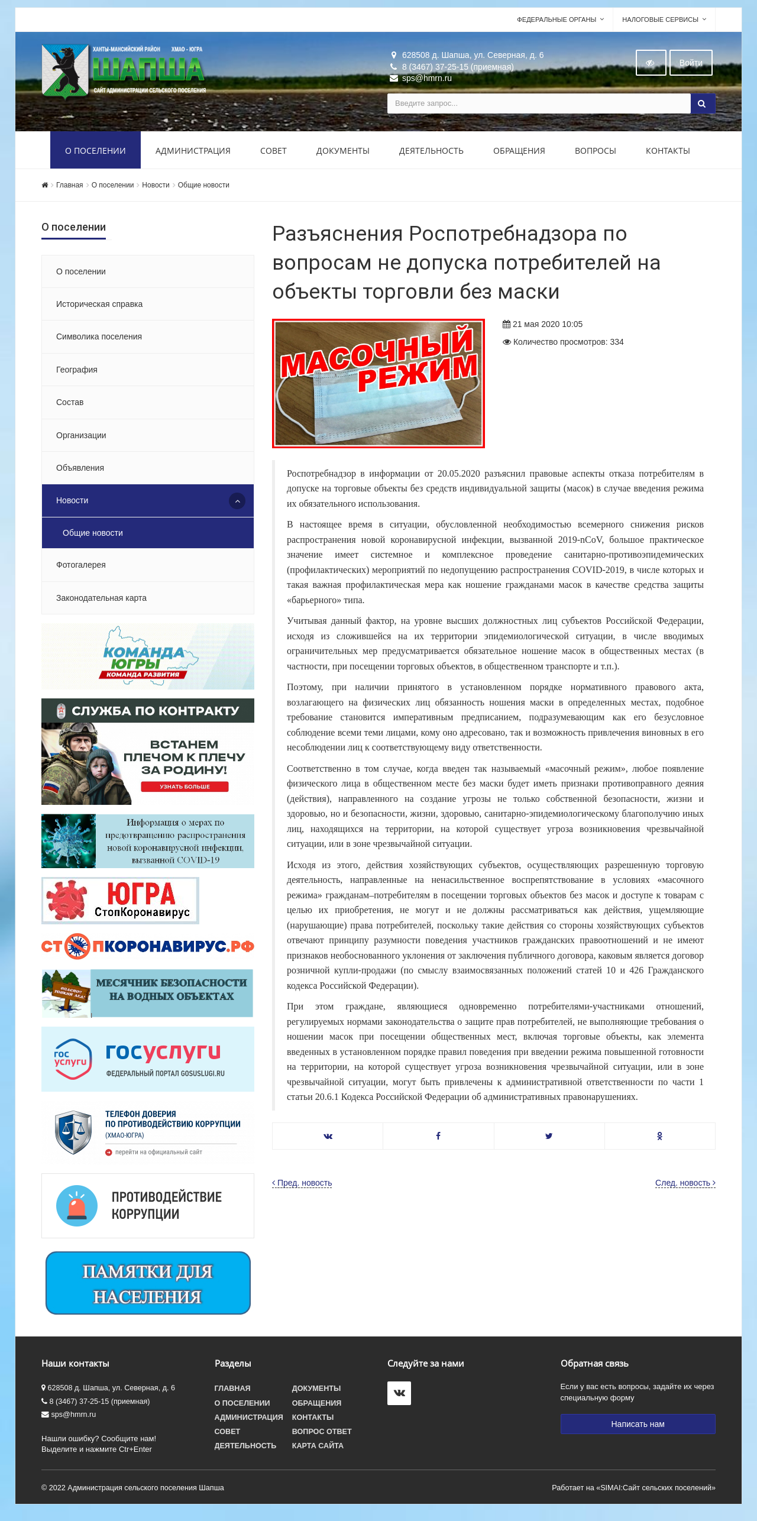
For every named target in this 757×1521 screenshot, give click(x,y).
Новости (155, 190)
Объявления (80, 472)
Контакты (668, 155)
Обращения (519, 155)
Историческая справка (99, 308)
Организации (81, 440)
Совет (273, 155)
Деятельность (431, 155)
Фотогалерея (81, 569)
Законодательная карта (101, 602)
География (77, 374)
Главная (69, 190)
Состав (69, 407)
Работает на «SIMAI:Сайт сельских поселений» (634, 1492)
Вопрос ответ (322, 1436)
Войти (691, 67)
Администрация (193, 155)
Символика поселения (99, 341)
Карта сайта (318, 1450)
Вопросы (595, 155)
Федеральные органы (556, 24)
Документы (343, 155)
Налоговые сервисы (660, 24)
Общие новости (203, 190)
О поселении (95, 155)
